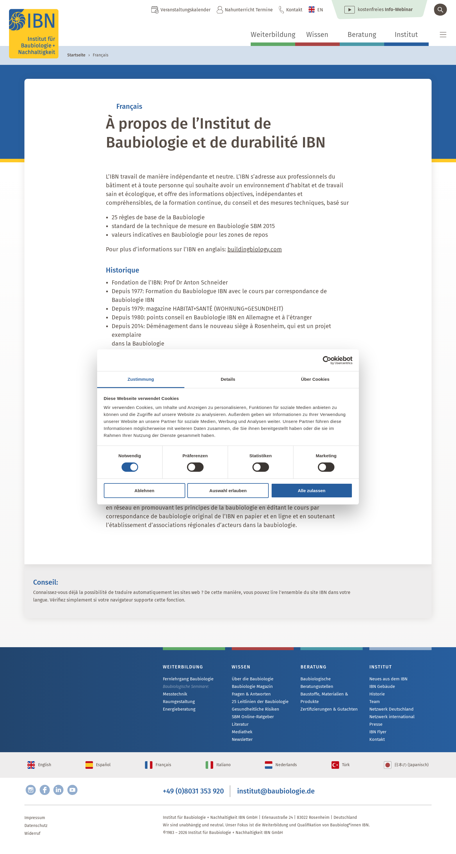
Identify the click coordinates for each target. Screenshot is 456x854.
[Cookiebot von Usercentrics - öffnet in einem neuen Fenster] (327, 360)
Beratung (362, 34)
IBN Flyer (377, 734)
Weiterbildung (273, 34)
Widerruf (32, 841)
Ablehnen (144, 490)
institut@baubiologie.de (276, 798)
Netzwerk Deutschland (390, 710)
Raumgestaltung (178, 702)
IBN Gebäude (381, 686)
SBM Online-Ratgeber (252, 718)
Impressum (34, 825)
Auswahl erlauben (228, 490)
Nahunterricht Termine (249, 10)
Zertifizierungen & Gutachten (327, 702)
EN (320, 10)
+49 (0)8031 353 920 (193, 798)
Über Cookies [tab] (315, 379)
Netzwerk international (390, 718)
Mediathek (241, 734)
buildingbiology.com (254, 249)
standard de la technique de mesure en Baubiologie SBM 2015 (193, 226)
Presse (375, 726)
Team (374, 702)
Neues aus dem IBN (387, 679)
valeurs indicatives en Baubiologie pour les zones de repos (190, 234)
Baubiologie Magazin (251, 686)
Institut (406, 34)
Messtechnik (174, 694)
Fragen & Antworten (250, 694)
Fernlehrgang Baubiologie (186, 679)
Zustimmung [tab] (141, 379)
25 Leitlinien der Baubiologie (258, 702)
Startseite (76, 55)
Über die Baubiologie (251, 679)
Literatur (240, 726)
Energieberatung (178, 710)
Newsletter (242, 741)
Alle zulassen (311, 490)
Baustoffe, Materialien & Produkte (323, 690)
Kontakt (294, 10)
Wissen (317, 34)
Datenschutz (35, 833)
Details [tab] (228, 379)
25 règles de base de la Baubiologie (158, 217)
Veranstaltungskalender (186, 10)
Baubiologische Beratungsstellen (331, 679)
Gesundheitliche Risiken (254, 710)
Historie (376, 694)
